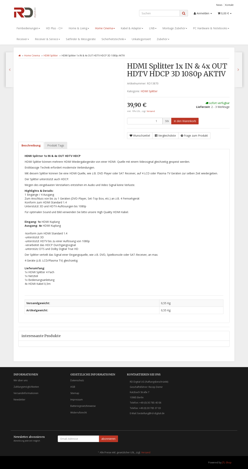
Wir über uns (21, 380)
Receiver (22, 39)
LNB (153, 28)
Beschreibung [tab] (31, 145)
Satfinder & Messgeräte (81, 39)
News (219, 4)
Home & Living (79, 28)
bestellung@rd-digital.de (150, 413)
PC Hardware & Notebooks (211, 28)
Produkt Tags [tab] (55, 145)
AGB (72, 386)
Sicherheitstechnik (114, 39)
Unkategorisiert (141, 39)
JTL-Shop (227, 462)
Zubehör (163, 39)
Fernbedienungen (28, 28)
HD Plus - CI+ (54, 28)
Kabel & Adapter (132, 28)
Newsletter (19, 399)
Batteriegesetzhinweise (83, 406)
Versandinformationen (26, 393)
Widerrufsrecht (78, 412)
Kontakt (229, 4)
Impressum (76, 399)
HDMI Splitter (51, 55)
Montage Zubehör (174, 28)
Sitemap (74, 393)
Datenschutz (77, 380)
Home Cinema (105, 28)
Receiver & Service (47, 39)
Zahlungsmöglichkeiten (26, 386)
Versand (151, 111)
